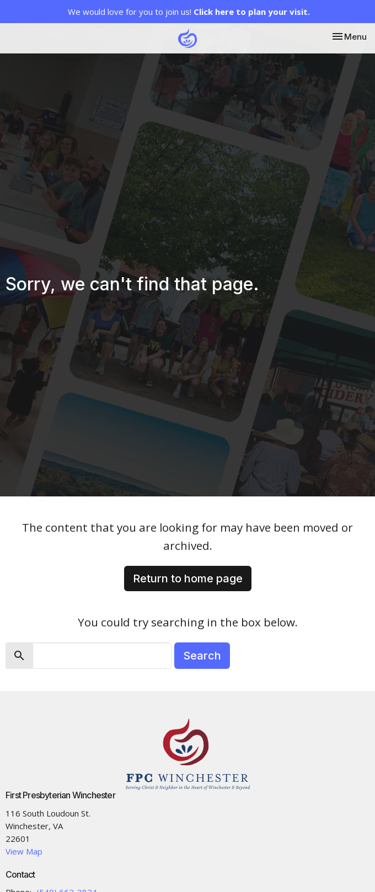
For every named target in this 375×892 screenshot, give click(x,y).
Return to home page (188, 578)
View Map (24, 851)
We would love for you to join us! (189, 11)
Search (202, 655)
